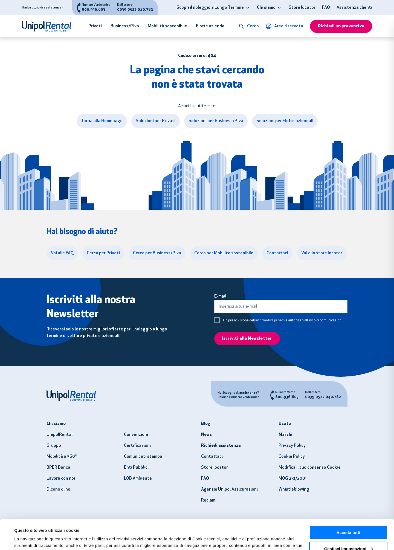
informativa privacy (270, 320)
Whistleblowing (294, 489)
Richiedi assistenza (221, 446)
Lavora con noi (61, 478)
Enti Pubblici (136, 467)
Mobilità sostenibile (167, 26)
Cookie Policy (292, 456)
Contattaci (212, 456)
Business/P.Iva (125, 26)
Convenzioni (136, 435)
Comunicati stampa (143, 456)
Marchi (285, 435)
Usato (285, 424)
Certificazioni (137, 446)
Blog (205, 424)
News (206, 435)
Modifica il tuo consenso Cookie (310, 467)
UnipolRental (60, 435)
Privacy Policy (292, 446)
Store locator (302, 7)
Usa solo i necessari (348, 536)
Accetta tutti (348, 504)
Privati (95, 26)
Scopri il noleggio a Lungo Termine (210, 7)
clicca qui (189, 524)
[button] (247, 7)
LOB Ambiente (138, 478)
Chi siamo (266, 7)
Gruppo (54, 446)
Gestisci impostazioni (348, 520)
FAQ (326, 7)
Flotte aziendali (211, 26)
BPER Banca (58, 467)
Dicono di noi (59, 489)
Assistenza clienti (354, 7)
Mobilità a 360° (62, 456)
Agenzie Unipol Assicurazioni (229, 489)
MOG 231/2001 (292, 478)
